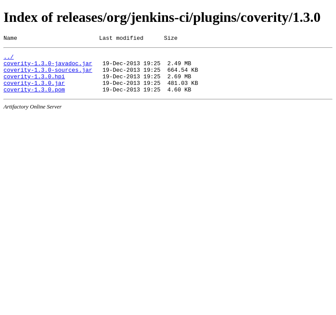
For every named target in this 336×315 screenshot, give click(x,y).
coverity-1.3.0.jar (34, 90)
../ (9, 59)
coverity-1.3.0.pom (34, 98)
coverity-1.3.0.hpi (34, 83)
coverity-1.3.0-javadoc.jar (48, 67)
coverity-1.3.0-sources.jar (48, 75)
